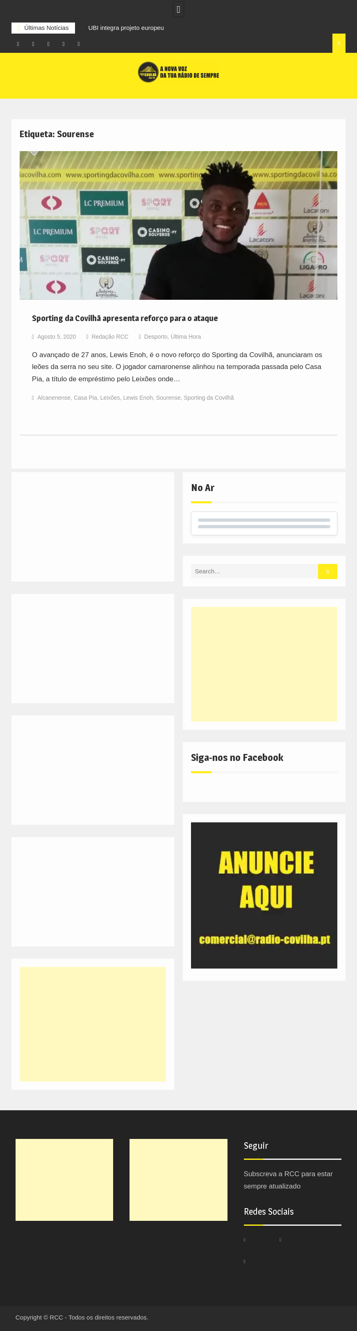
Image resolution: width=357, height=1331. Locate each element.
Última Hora (186, 336)
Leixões (110, 397)
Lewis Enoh (138, 397)
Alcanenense (53, 397)
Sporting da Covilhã (209, 397)
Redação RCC (109, 336)
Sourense (168, 397)
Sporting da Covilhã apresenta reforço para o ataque (125, 318)
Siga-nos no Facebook (237, 757)
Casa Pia (85, 397)
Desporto (156, 336)
